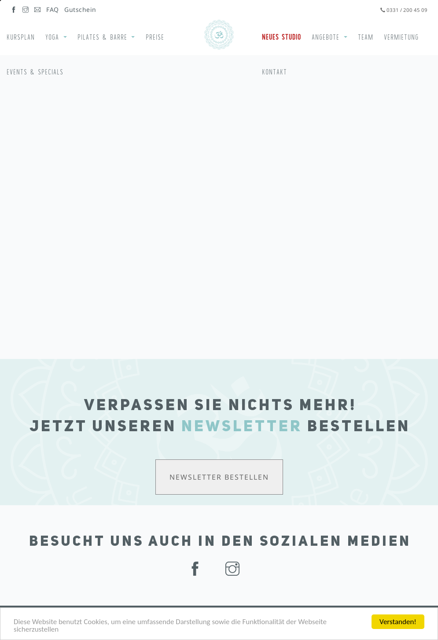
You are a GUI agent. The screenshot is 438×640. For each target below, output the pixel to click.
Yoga (52, 37)
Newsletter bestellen (219, 477)
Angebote (325, 37)
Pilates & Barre (102, 37)
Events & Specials (35, 71)
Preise (155, 37)
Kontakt (274, 71)
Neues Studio (281, 37)
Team (365, 37)
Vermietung (401, 37)
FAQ (52, 9)
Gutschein (80, 9)
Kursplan (21, 37)
